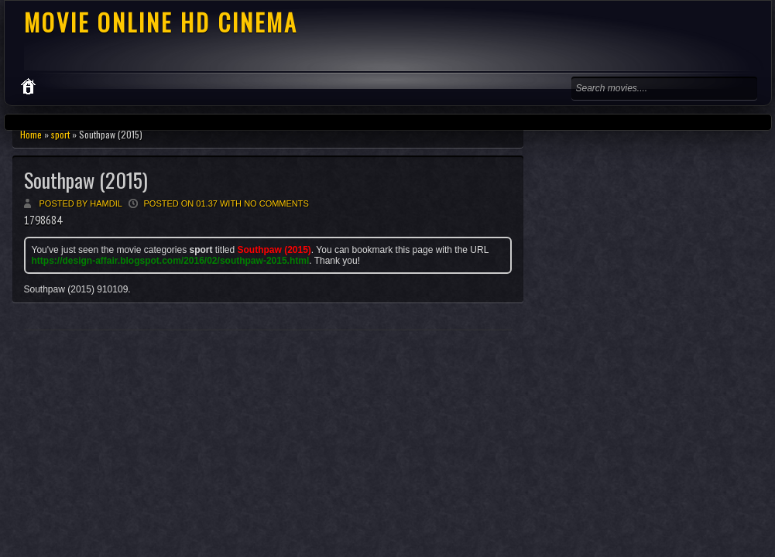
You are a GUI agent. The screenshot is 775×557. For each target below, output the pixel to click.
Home (31, 134)
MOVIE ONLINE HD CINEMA (161, 22)
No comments (276, 203)
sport (60, 134)
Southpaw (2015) (86, 180)
